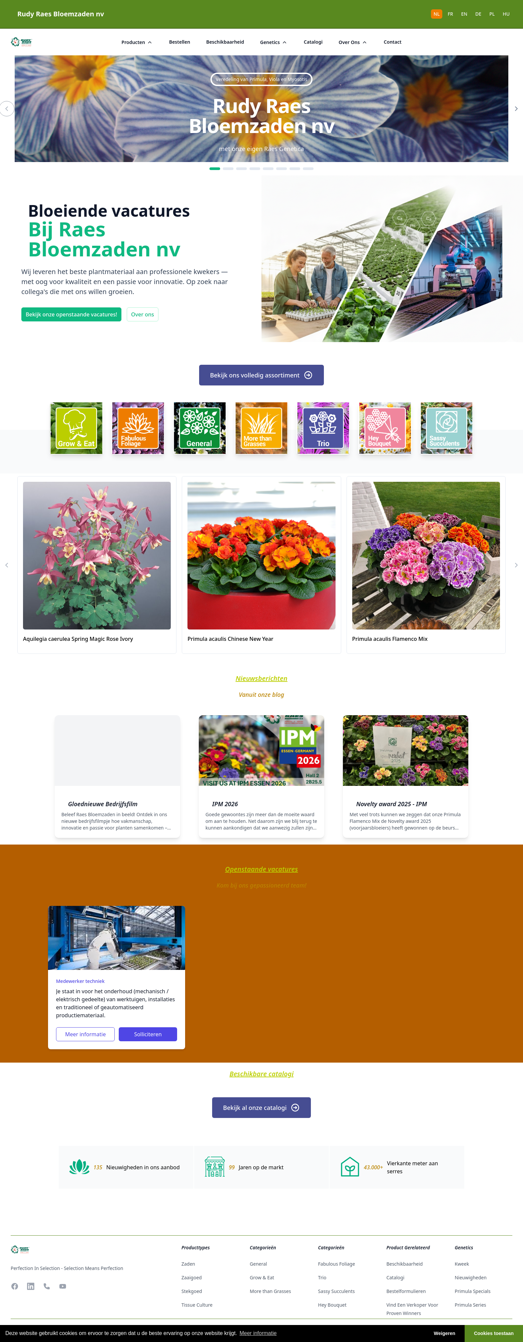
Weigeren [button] (445, 1333)
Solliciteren (148, 1034)
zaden (188, 1264)
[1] (214, 168)
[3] (241, 168)
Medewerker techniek (80, 981)
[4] (254, 168)
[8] (308, 168)
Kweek (462, 1264)
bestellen (179, 42)
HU (506, 14)
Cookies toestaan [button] (494, 1333)
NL (437, 14)
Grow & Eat (262, 1277)
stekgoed (191, 1291)
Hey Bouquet (332, 1305)
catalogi (313, 42)
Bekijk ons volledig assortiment (261, 375)
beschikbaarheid (225, 42)
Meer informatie (85, 1034)
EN (464, 14)
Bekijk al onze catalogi (261, 1107)
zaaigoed (191, 1277)
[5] (268, 168)
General (258, 1264)
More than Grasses (270, 1291)
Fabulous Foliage (336, 1264)
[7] (295, 168)
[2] (228, 168)
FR (450, 14)
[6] (281, 168)
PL (492, 14)
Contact (393, 42)
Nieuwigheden (471, 1277)
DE (478, 14)
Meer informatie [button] (258, 1333)
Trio (322, 1277)
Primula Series (470, 1305)
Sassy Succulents (336, 1291)
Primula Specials (472, 1291)
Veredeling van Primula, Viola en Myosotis (261, 79)
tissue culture (196, 1305)
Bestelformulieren (406, 1291)
